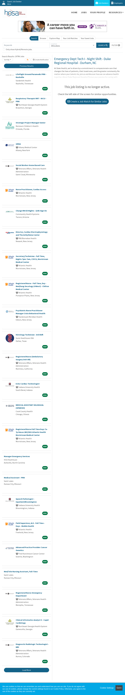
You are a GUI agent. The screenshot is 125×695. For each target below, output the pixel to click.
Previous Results (27, 66)
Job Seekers (102, 3)
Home (74, 12)
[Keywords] (26, 45)
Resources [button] (115, 12)
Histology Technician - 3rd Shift (29, 334)
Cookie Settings (107, 688)
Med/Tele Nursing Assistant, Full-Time (21, 571)
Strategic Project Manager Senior (30, 122)
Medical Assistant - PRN (14, 477)
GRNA (18, 144)
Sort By (6, 60)
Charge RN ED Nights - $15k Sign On (31, 210)
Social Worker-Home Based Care (30, 165)
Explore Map (54, 38)
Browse (43, 38)
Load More (26, 670)
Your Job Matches (70, 38)
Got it (119, 688)
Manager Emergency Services (17, 456)
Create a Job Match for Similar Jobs (87, 101)
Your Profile (98, 12)
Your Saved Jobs (87, 38)
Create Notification (41, 60)
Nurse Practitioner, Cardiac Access (31, 189)
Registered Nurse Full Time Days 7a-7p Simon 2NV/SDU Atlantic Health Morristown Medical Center (32, 432)
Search (34, 38)
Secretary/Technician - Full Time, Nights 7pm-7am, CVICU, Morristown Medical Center (32, 259)
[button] (116, 45)
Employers (117, 3)
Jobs (84, 12)
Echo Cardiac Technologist (28, 383)
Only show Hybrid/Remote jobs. (19, 49)
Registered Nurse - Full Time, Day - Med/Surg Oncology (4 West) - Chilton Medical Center (32, 286)
